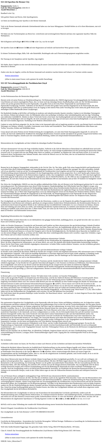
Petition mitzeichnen (12, 76)
